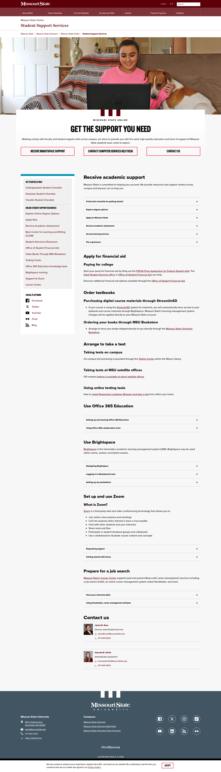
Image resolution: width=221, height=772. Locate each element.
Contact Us (173, 153)
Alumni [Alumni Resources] (128, 13)
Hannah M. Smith (103, 656)
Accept (168, 765)
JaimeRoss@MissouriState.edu (110, 637)
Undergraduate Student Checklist (44, 191)
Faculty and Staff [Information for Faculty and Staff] (106, 13)
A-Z (171, 3)
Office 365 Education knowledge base (46, 270)
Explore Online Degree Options (42, 217)
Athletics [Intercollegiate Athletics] (180, 13)
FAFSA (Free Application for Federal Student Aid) (162, 274)
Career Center (33, 288)
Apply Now (31, 223)
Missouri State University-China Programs (102, 734)
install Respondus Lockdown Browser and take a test (120, 398)
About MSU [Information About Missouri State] (27, 13)
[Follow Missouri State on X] (172, 722)
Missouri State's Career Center (100, 581)
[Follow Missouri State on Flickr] (196, 735)
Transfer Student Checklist (40, 203)
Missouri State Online (32, 20)
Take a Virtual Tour (33, 741)
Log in (163, 3)
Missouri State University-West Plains (100, 730)
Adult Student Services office (99, 278)
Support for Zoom (35, 282)
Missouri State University (95, 725)
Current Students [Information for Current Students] (81, 13)
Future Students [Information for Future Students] (55, 13)
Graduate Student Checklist (40, 197)
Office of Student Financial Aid (42, 251)
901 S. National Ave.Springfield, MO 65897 (35, 727)
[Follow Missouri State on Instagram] (184, 722)
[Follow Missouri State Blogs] (184, 735)
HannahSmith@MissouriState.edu (111, 664)
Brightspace (90, 452)
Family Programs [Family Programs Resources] (158, 13)
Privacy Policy (94, 767)
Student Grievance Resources (42, 245)
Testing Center (33, 264)
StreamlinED (123, 311)
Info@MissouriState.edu (35, 733)
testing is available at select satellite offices (120, 380)
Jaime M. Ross (101, 629)
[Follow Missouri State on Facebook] (159, 722)
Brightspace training (36, 276)
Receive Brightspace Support (47, 153)
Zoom (87, 515)
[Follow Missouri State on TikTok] (196, 722)
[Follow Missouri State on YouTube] (159, 735)
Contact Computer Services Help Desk (110, 153)
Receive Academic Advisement (42, 229)
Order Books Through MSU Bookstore (46, 257)
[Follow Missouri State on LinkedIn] (172, 735)
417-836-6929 (103, 641)
